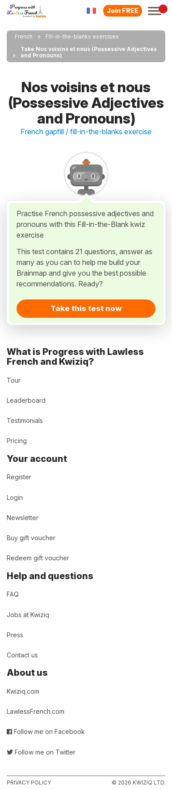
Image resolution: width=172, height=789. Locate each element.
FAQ (13, 594)
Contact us (22, 655)
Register (19, 477)
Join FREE (122, 10)
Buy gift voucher (31, 538)
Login (15, 497)
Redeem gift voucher (38, 558)
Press (15, 635)
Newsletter (22, 517)
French (24, 36)
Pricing (17, 440)
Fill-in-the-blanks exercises (82, 36)
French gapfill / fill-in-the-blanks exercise (86, 131)
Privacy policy (29, 782)
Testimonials (25, 420)
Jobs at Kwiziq (28, 614)
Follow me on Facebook (46, 731)
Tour (14, 380)
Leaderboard (26, 400)
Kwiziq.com (23, 691)
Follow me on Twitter (41, 752)
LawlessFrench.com (35, 711)
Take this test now (86, 308)
